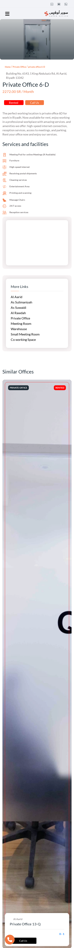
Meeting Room (21, 323)
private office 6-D (36, 67)
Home (8, 67)
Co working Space (23, 339)
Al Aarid (16, 297)
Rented (14, 102)
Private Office (19, 67)
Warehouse (19, 329)
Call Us (34, 102)
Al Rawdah (18, 313)
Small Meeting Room (25, 334)
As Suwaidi (18, 307)
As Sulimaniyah (21, 302)
